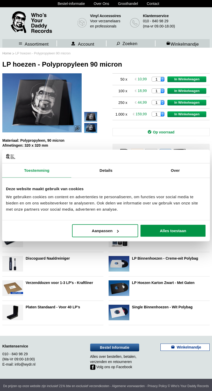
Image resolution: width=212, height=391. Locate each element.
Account (86, 43)
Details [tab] (106, 170)
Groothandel (128, 4)
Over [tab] (175, 170)
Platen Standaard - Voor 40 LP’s (53, 307)
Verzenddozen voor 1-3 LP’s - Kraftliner (59, 283)
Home (7, 53)
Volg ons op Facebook (111, 367)
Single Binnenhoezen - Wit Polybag (162, 307)
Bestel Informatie (115, 347)
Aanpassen (105, 231)
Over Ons (101, 4)
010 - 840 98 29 (155, 21)
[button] (90, 128)
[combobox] (134, 43)
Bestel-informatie (71, 4)
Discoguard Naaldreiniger (48, 258)
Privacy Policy (157, 386)
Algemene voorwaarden (128, 386)
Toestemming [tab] (37, 170)
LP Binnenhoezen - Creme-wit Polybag (165, 258)
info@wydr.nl (25, 364)
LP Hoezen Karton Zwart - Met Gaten (163, 283)
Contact (153, 4)
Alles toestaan (173, 231)
